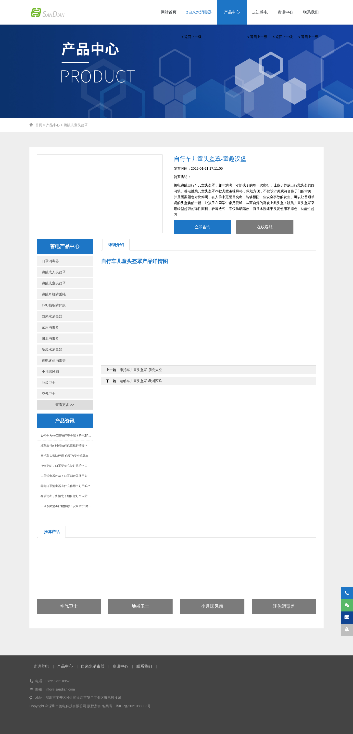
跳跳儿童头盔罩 (76, 125)
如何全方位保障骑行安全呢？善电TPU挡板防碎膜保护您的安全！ (66, 435)
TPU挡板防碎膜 (54, 305)
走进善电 (260, 12)
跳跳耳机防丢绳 (54, 294)
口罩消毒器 (50, 261)
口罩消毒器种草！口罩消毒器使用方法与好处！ (66, 476)
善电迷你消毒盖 (54, 360)
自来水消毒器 (52, 316)
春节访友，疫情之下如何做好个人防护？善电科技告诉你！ (66, 496)
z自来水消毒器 (199, 12)
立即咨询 (202, 227)
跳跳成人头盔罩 (54, 272)
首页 (38, 125)
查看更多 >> (64, 405)
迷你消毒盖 (284, 606)
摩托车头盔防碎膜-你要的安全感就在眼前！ (66, 455)
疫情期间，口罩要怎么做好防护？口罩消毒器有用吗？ (66, 466)
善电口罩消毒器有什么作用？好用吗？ (65, 486)
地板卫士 (48, 383)
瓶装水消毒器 (52, 349)
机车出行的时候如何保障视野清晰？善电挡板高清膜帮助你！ (66, 445)
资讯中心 (285, 12)
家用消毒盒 (50, 327)
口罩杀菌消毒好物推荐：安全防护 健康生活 (66, 506)
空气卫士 (48, 394)
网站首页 (168, 12)
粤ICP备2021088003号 (133, 706)
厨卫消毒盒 (50, 338)
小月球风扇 (50, 372)
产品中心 (232, 12)
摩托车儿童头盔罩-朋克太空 (141, 370)
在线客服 (265, 227)
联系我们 (311, 12)
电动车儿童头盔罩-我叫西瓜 (141, 381)
